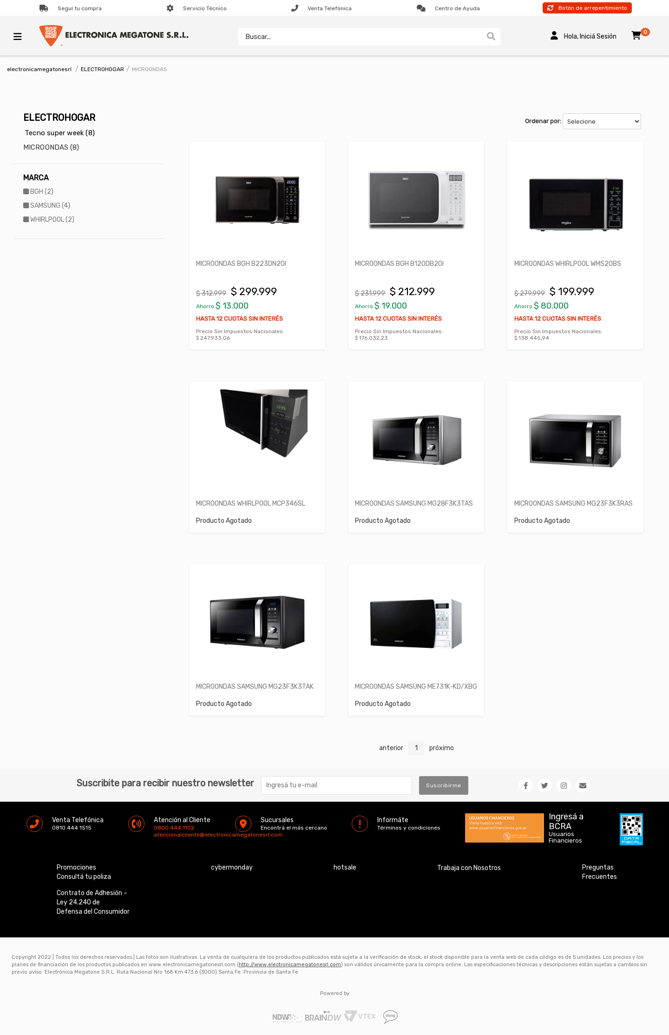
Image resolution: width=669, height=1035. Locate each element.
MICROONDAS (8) (51, 147)
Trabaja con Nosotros (469, 866)
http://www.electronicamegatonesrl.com (290, 963)
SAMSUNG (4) (46, 206)
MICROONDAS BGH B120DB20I (399, 263)
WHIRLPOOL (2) (48, 220)
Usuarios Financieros (565, 836)
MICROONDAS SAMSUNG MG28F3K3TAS (414, 503)
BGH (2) (38, 192)
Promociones (76, 866)
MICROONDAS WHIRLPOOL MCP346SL (251, 503)
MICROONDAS (149, 69)
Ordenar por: (543, 121)
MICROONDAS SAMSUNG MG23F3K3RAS (573, 503)
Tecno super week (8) (60, 133)
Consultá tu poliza (84, 875)
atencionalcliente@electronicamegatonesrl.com (162, 833)
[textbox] (360, 37)
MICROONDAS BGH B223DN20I (242, 263)
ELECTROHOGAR (102, 69)
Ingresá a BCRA (566, 818)
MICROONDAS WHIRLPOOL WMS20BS (567, 263)
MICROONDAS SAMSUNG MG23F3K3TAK (255, 685)
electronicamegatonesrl (39, 69)
